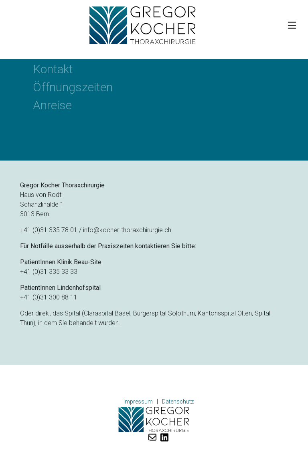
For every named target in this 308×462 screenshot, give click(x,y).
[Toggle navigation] (292, 25)
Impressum (138, 401)
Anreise (52, 105)
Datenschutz (178, 401)
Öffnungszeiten (73, 87)
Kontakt (53, 69)
